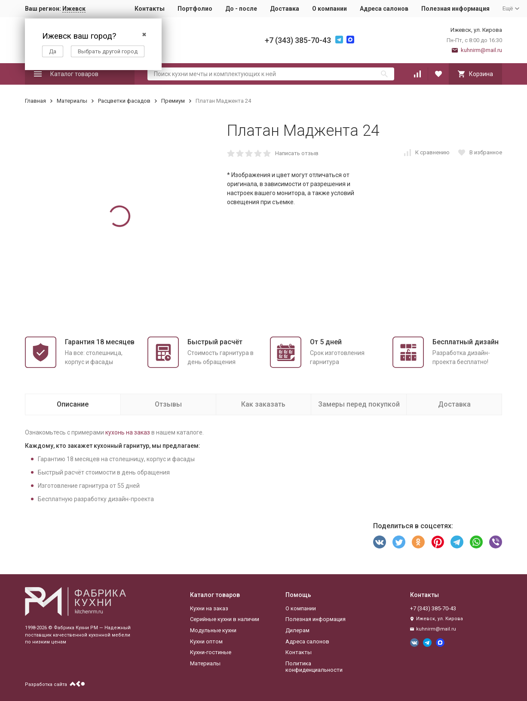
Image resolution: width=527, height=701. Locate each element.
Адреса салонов (384, 8)
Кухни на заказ (209, 608)
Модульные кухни (213, 630)
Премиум (173, 101)
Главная (35, 101)
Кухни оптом (206, 641)
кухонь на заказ (127, 432)
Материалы (72, 101)
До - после (241, 8)
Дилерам (297, 630)
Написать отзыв (297, 153)
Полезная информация (455, 8)
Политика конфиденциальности (314, 666)
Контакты (150, 8)
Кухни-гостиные (210, 652)
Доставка (284, 8)
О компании (329, 8)
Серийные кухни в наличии (224, 619)
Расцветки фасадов (124, 101)
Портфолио (195, 8)
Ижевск (74, 8)
